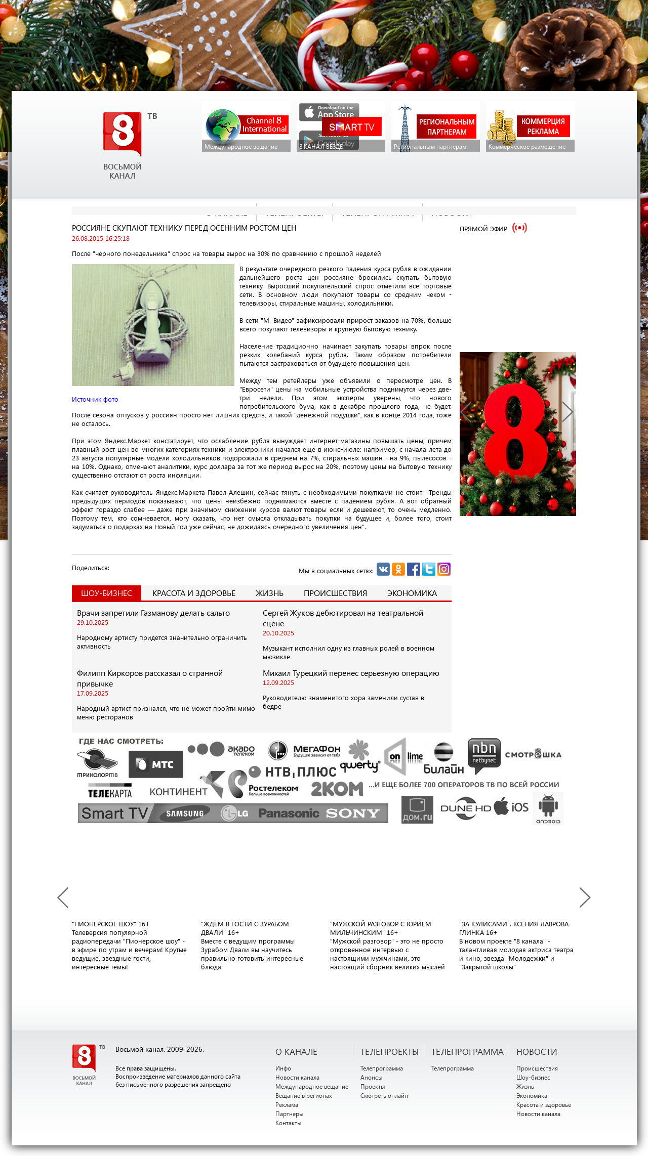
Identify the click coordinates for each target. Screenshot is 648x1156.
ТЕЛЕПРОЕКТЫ (389, 1051)
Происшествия (335, 592)
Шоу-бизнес (533, 1077)
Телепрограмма (381, 1068)
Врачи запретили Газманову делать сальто (153, 612)
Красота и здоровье (193, 592)
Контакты (288, 1123)
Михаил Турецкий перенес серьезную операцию (351, 672)
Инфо (283, 1068)
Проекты (372, 1086)
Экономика (412, 592)
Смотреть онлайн (384, 1095)
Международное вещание (311, 1086)
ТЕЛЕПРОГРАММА (467, 1051)
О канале (296, 1051)
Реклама (286, 1104)
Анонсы (371, 1077)
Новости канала (297, 1077)
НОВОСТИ (536, 1051)
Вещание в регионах (303, 1095)
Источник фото (95, 399)
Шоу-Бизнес (106, 592)
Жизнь (270, 592)
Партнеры (289, 1113)
